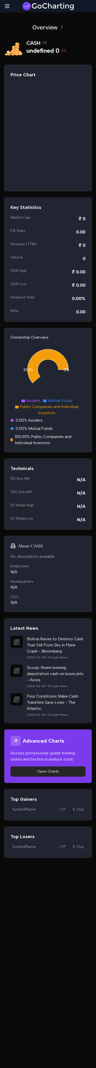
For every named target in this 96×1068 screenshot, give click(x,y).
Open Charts (48, 771)
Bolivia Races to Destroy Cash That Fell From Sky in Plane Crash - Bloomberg (55, 645)
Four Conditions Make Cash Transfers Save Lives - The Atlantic (52, 702)
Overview (47, 27)
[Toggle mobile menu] (7, 6)
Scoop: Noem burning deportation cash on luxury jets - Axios (55, 673)
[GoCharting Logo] (48, 6)
